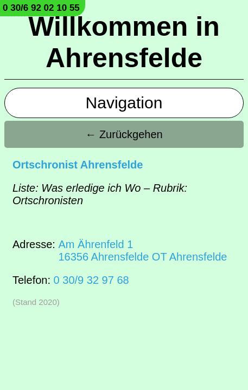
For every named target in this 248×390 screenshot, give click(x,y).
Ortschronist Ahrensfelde (77, 165)
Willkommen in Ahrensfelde (123, 42)
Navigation (124, 103)
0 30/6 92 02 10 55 (41, 8)
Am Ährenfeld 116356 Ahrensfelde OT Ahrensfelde (142, 250)
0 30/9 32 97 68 (91, 280)
